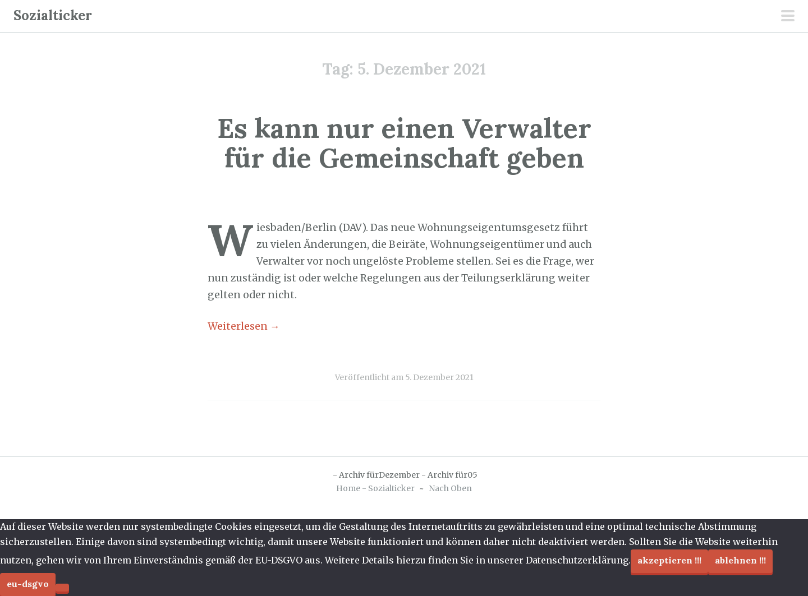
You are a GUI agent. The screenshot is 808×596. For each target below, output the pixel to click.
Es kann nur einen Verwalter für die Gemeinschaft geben (404, 143)
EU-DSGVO (28, 583)
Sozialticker (52, 15)
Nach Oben (450, 488)
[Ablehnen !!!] (62, 588)
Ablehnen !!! (740, 560)
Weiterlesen (244, 326)
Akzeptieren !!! (669, 560)
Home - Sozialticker (375, 488)
